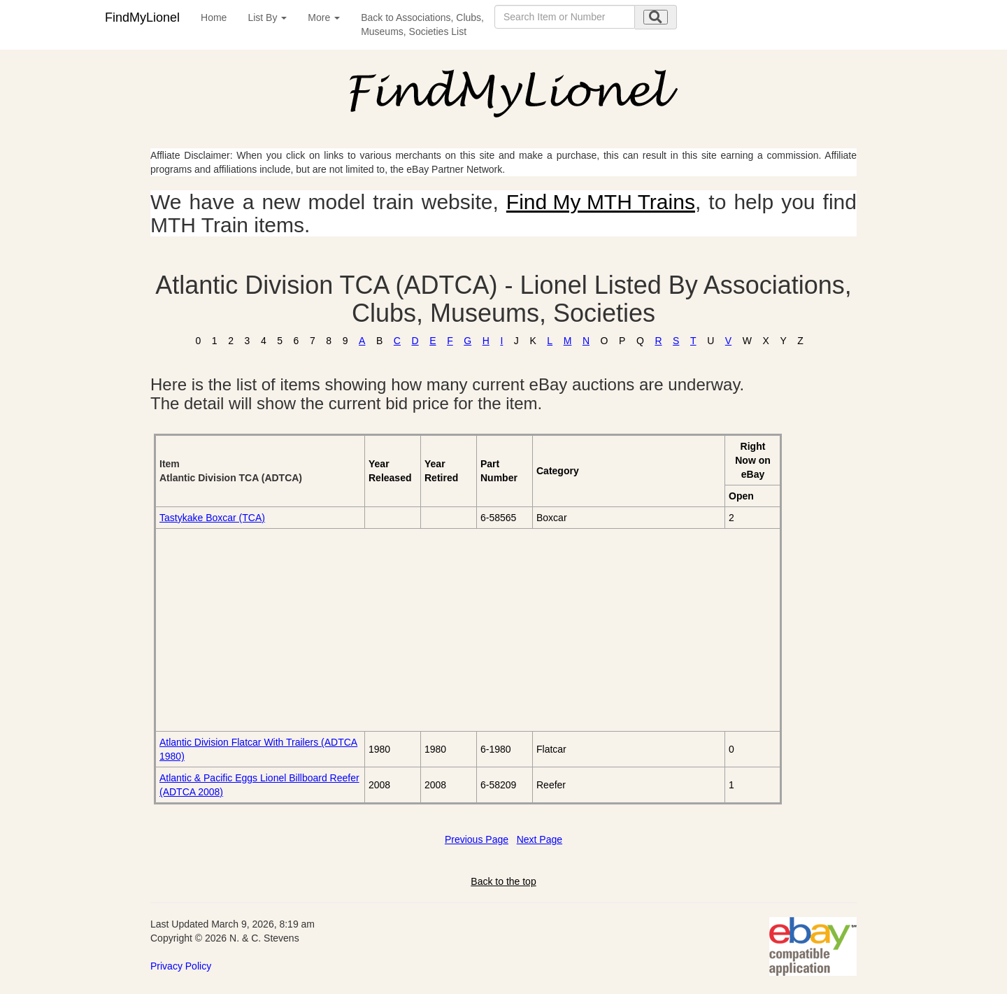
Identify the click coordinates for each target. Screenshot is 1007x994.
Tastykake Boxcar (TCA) (212, 517)
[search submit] (655, 17)
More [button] (324, 17)
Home (214, 17)
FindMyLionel (142, 17)
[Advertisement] (316, 629)
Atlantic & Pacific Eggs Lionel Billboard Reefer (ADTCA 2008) (259, 784)
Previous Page (476, 839)
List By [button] (267, 17)
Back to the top (503, 881)
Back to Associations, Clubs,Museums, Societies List (422, 24)
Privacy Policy (180, 966)
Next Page (539, 839)
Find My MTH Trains (600, 201)
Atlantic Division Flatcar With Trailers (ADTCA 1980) (258, 749)
